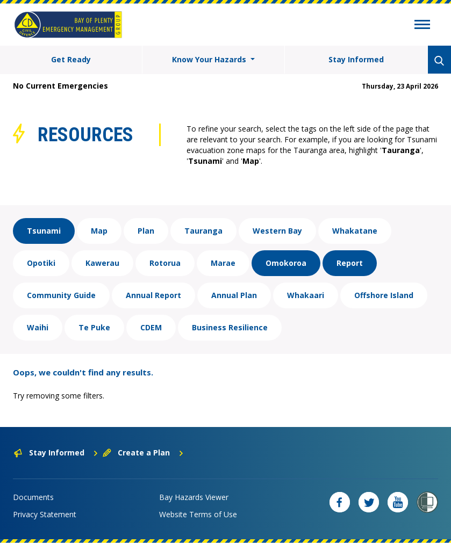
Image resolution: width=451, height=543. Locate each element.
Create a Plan (143, 452)
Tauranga (203, 231)
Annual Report (153, 295)
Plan (146, 231)
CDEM (151, 327)
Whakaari (305, 295)
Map (99, 231)
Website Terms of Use (198, 514)
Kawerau (102, 263)
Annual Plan (234, 295)
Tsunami (44, 231)
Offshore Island (383, 295)
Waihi (37, 327)
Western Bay (277, 231)
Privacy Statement (44, 514)
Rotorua (165, 263)
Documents (33, 497)
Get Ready (71, 59)
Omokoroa (286, 263)
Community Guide (61, 295)
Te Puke (94, 327)
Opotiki (41, 263)
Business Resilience (230, 327)
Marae (223, 263)
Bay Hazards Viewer (193, 497)
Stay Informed (356, 59)
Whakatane (354, 231)
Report (350, 263)
